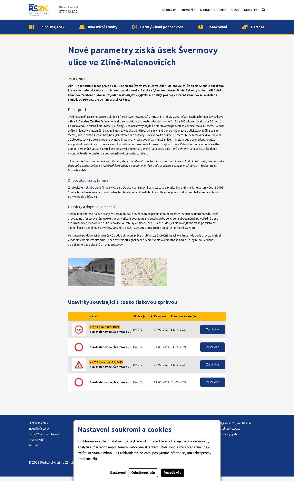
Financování (36, 444)
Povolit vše (173, 472)
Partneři (34, 449)
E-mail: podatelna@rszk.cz (223, 433)
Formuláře (187, 9)
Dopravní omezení (213, 9)
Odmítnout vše (143, 472)
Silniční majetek (38, 427)
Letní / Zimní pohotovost (44, 438)
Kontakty (250, 9)
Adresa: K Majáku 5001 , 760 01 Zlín (228, 427)
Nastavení (118, 472)
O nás (235, 9)
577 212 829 (68, 11)
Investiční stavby (39, 433)
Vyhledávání (263, 10)
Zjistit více (212, 333)
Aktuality (168, 9)
